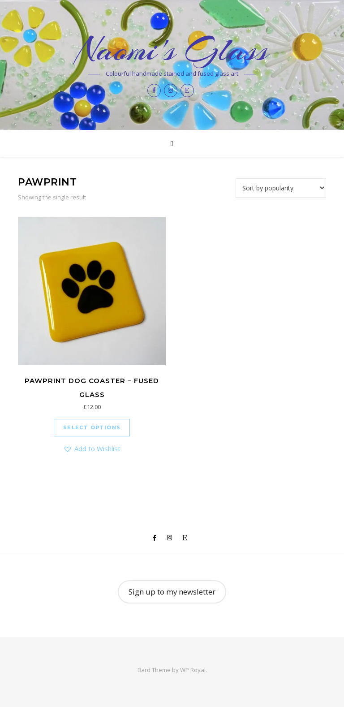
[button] (91, 448)
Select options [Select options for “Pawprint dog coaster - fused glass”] (92, 427)
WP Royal (193, 670)
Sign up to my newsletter (172, 591)
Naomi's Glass (172, 50)
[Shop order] (281, 188)
